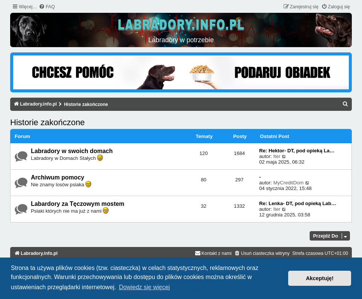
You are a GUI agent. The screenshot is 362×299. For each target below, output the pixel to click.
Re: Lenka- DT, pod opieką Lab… (297, 203)
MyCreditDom (288, 183)
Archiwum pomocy (57, 177)
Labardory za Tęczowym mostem (77, 204)
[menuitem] (47, 7)
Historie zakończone (47, 122)
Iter (276, 156)
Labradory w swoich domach (72, 151)
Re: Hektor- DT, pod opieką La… (297, 150)
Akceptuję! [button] (320, 278)
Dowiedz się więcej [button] (144, 287)
